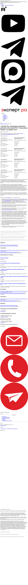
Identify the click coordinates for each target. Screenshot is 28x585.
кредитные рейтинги (19, 133)
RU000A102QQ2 (24, 199)
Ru (3, 113)
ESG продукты (5, 116)
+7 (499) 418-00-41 (9, 428)
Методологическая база (6, 417)
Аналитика (5, 115)
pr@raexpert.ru (9, 197)
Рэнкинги (4, 117)
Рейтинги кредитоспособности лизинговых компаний (8, 305)
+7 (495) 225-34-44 (3, 428)
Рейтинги (4, 114)
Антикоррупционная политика (7, 420)
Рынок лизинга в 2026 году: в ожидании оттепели (8, 292)
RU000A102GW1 (16, 199)
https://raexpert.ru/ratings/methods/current (8, 209)
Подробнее (2, 4)
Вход (2, 6)
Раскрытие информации (6, 418)
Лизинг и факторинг (19, 292)
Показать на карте (3, 425)
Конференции (5, 118)
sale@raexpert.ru (2, 311)
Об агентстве (4, 416)
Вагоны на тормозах (4, 257)
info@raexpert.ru (15, 428)
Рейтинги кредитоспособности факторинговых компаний (9, 245)
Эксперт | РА (3, 5)
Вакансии (3, 419)
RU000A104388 (7, 200)
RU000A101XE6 (7, 199)
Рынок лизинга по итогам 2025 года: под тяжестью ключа (9, 252)
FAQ (4, 120)
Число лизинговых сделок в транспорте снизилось (10, 263)
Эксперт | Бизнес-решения (9, 5)
